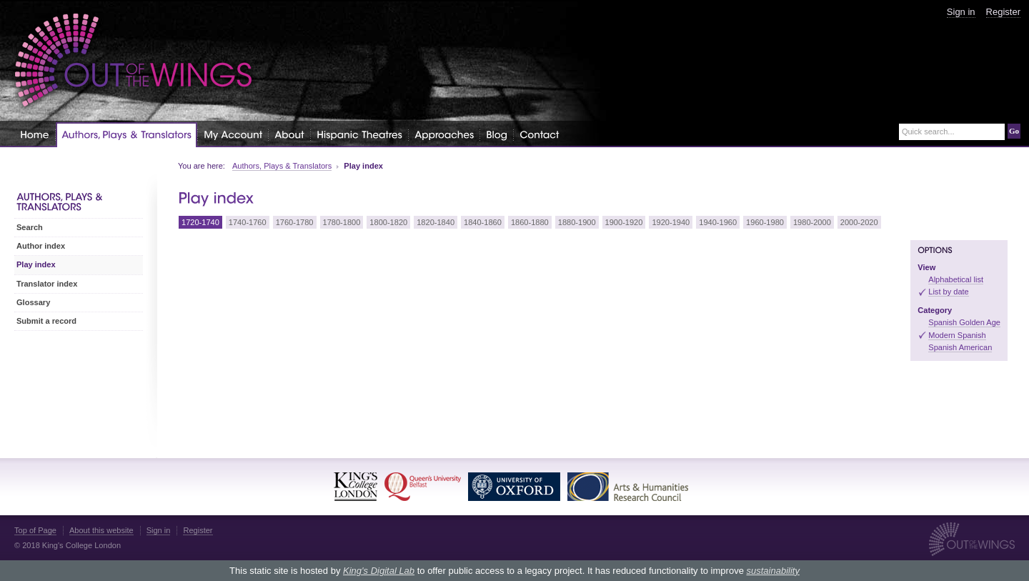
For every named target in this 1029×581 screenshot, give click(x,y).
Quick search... (928, 132)
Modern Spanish (956, 335)
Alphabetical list (955, 279)
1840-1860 (483, 222)
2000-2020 (859, 222)
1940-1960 (718, 222)
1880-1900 (577, 222)
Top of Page (35, 530)
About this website (101, 530)
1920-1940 (671, 222)
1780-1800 (342, 222)
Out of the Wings (134, 60)
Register (1003, 11)
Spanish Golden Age (964, 322)
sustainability (772, 570)
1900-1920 (624, 222)
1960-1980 (765, 222)
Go (1014, 130)
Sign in (961, 11)
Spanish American (960, 347)
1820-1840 (435, 222)
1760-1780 (295, 222)
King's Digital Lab (378, 570)
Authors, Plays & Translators (282, 166)
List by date (948, 291)
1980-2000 (812, 222)
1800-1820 (388, 222)
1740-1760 (248, 222)
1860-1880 (530, 222)
